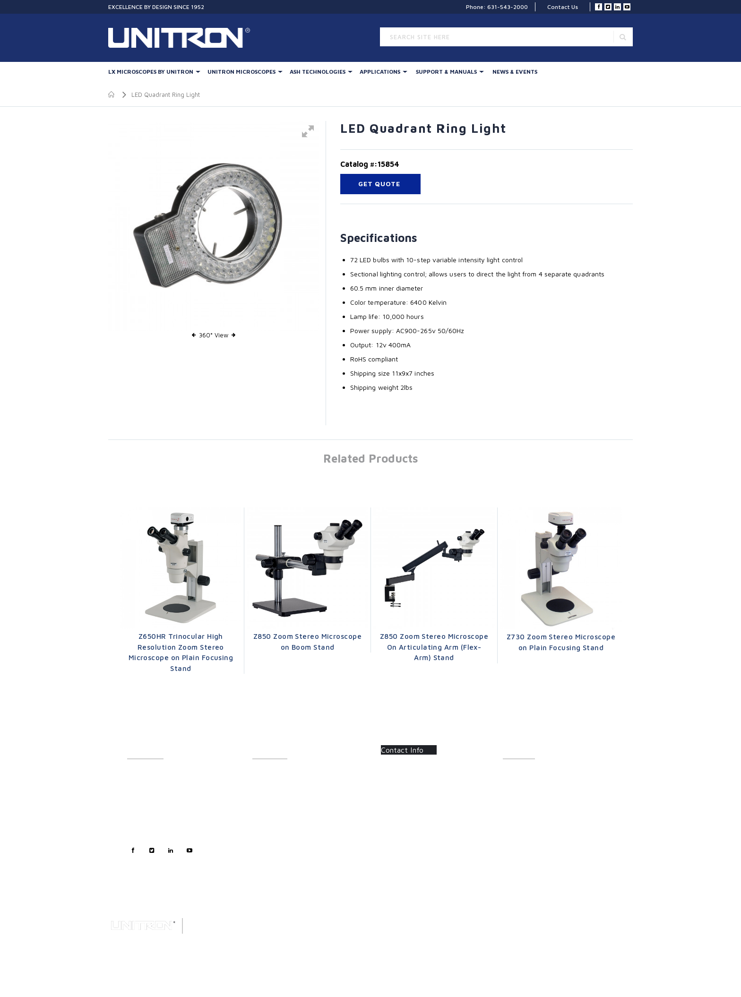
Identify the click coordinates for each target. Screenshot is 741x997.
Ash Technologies (317, 71)
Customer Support (152, 794)
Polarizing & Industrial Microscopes (299, 846)
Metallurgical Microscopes (287, 836)
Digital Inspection (275, 815)
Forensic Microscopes (281, 856)
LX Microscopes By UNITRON (150, 71)
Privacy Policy (146, 825)
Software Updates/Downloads (543, 794)
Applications (380, 71)
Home (111, 94)
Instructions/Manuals (531, 784)
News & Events (514, 71)
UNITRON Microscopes (241, 71)
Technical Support (151, 815)
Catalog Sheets (523, 773)
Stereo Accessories (278, 804)
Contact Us (562, 6)
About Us (139, 773)
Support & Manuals (446, 71)
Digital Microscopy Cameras (289, 867)
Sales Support (145, 804)
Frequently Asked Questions (540, 804)
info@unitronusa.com (417, 819)
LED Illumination (273, 825)
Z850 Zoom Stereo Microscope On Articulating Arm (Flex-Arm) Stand (434, 647)
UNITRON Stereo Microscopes (292, 794)
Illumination (268, 784)
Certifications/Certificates (537, 815)
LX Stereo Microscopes (283, 773)
